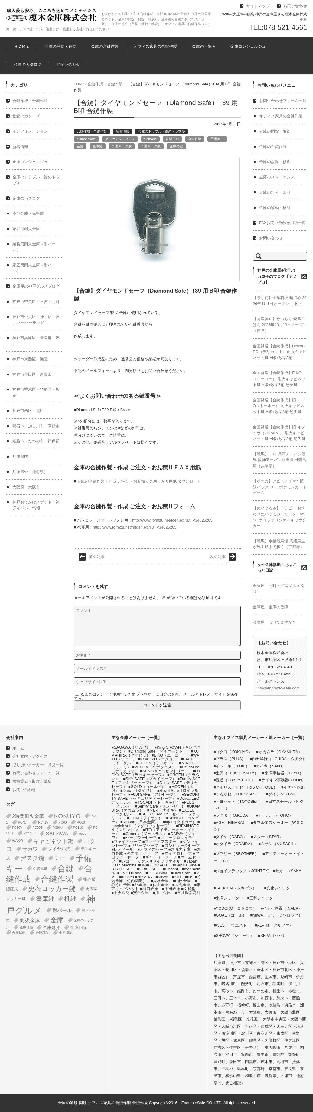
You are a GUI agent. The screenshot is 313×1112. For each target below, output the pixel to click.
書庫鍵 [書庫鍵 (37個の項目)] (45, 898)
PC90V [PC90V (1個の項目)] (58, 827)
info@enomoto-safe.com (278, 688)
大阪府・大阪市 (26, 487)
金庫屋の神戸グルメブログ (36, 286)
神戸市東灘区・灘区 (30, 359)
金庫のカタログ (27, 64)
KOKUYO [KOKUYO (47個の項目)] (67, 816)
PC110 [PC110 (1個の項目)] (78, 827)
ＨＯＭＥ (22, 46)
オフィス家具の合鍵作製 (155, 46)
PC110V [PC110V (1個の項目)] (30, 833)
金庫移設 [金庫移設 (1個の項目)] (42, 932)
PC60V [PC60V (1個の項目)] (17, 827)
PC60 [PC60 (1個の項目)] (63, 822)
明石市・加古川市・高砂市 (36, 426)
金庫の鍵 (176, 146)
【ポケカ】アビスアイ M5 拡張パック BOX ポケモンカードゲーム (280, 487)
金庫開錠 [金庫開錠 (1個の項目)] (65, 932)
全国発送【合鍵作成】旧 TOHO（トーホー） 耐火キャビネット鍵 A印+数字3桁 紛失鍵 (279, 406)
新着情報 (122, 131)
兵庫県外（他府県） (30, 471)
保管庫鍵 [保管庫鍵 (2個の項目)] (40, 868)
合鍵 (80, 146)
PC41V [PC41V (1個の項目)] (43, 822)
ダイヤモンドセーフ (120, 139)
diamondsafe (86, 139)
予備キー (217, 139)
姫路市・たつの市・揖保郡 (36, 441)
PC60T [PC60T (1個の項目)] (82, 822)
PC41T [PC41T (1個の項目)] (23, 822)
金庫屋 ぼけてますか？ (274, 622)
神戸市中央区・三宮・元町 (36, 301)
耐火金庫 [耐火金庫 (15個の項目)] (30, 920)
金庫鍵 (98, 146)
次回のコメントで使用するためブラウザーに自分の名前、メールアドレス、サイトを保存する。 (156, 696)
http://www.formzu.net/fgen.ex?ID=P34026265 (172, 520)
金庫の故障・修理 (275, 161)
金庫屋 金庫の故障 (270, 607)
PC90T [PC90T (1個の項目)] (37, 827)
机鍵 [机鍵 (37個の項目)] (70, 898)
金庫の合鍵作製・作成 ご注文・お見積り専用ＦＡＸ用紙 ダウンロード (139, 481)
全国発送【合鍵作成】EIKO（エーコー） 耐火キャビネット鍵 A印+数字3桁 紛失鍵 (279, 379)
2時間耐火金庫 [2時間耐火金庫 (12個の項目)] (28, 816)
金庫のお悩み (204, 46)
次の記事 (218, 556)
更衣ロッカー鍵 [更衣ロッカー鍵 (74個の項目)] (52, 888)
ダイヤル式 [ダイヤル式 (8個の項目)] (59, 848)
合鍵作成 (172, 139)
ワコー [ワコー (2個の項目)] (59, 858)
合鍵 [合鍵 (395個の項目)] (65, 868)
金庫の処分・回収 (275, 192)
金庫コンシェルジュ (248, 46)
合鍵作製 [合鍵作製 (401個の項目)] (57, 879)
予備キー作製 (151, 146)
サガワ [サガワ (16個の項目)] (30, 849)
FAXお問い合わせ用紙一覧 (282, 222)
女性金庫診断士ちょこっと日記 (277, 567)
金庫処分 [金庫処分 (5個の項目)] (51, 927)
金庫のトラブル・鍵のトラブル (161, 131)
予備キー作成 (122, 146)
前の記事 (97, 556)
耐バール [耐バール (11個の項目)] (62, 910)
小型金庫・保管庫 (28, 213)
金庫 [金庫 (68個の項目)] (57, 920)
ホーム (18, 748)
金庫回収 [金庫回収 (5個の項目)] (78, 927)
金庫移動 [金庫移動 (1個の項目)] (18, 932)
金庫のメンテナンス (277, 177)
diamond (150, 139)
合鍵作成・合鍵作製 (105, 84)
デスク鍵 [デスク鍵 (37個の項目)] (32, 858)
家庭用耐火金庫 (26, 229)
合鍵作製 (194, 139)
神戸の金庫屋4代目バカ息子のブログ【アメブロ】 (277, 276)
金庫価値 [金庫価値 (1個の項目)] (26, 927)
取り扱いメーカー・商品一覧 (38, 765)
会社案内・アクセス (30, 756)
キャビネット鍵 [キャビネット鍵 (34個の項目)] (53, 840)
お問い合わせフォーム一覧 (282, 100)
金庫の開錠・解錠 (60, 46)
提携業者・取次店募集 (32, 781)
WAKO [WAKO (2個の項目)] (17, 841)
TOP (78, 84)
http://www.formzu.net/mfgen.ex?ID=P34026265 (134, 527)
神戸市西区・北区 (28, 410)
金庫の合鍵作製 (105, 46)
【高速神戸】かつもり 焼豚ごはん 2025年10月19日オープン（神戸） (280, 325)
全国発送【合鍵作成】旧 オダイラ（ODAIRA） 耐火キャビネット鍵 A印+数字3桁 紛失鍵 (279, 433)
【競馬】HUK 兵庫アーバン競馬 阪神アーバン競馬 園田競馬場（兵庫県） (279, 460)
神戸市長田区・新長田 (32, 374)
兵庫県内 (20, 456)
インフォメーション (30, 131)
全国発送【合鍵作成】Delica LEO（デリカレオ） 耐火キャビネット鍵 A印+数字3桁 (280, 352)
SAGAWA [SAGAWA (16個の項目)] (57, 834)
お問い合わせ (68, 64)
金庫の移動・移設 (275, 207)
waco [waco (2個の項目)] (82, 833)
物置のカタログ (26, 116)
